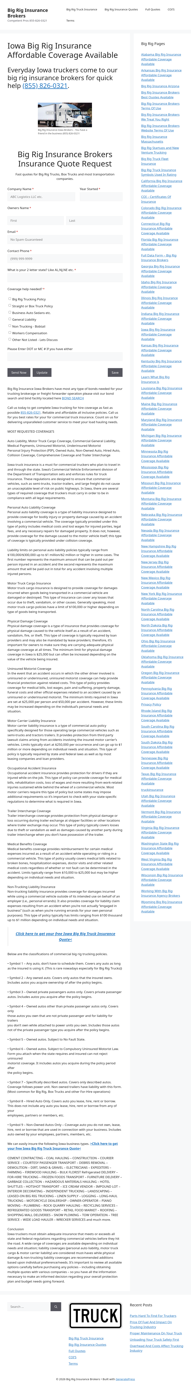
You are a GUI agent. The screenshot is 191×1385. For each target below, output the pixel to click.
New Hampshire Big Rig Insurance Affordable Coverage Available (158, 551)
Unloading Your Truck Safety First (154, 1339)
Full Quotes (152, 9)
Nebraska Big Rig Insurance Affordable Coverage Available (161, 519)
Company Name (26, 189)
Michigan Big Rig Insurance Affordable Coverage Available (161, 440)
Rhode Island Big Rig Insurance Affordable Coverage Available (157, 715)
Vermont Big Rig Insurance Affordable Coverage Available (161, 816)
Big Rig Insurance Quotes (121, 9)
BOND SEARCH (73, 398)
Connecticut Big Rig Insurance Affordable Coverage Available (157, 228)
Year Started (96, 189)
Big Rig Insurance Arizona (160, 86)
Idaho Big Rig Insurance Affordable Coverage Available (159, 287)
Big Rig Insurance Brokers (27, 13)
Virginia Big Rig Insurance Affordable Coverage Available (160, 832)
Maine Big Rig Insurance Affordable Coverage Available (159, 409)
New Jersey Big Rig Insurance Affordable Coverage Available (157, 567)
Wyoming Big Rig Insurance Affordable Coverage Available (161, 906)
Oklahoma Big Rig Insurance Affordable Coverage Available (162, 662)
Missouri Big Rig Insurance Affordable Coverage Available (161, 488)
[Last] (94, 220)
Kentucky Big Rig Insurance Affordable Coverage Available (161, 366)
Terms (70, 20)
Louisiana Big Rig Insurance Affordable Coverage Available (161, 393)
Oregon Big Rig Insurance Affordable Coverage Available (160, 677)
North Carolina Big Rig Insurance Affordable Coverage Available (157, 614)
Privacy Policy (151, 704)
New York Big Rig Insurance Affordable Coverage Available (161, 598)
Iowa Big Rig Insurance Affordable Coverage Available (158, 334)
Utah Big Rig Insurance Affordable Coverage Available (158, 801)
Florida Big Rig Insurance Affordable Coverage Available (159, 244)
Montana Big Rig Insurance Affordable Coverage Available (161, 503)
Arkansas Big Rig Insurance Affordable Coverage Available (161, 75)
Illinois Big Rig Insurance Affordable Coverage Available (159, 303)
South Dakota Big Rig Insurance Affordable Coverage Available (157, 747)
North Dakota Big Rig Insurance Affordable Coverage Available (157, 630)
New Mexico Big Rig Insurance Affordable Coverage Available (157, 582)
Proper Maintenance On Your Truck (156, 1333)
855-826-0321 (31, 412)
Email (18, 232)
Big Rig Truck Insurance (81, 9)
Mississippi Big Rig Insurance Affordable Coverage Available (157, 472)
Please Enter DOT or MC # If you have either (40, 349)
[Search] (56, 1306)
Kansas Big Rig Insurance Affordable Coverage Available (160, 350)
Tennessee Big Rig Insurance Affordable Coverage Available (157, 763)
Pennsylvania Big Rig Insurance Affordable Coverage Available (157, 693)
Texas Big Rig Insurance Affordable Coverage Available (158, 779)
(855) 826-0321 (45, 85)
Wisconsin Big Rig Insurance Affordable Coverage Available (162, 880)
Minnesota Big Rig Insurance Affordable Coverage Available (157, 456)
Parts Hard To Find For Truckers (153, 1316)
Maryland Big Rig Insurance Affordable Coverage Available (161, 424)
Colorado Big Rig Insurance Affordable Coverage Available (161, 212)
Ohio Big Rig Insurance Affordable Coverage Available (158, 646)
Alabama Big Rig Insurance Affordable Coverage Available (161, 59)
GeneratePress (125, 1379)
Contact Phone (25, 251)
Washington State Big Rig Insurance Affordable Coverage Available (160, 848)
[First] (35, 220)
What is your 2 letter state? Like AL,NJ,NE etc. (47, 270)
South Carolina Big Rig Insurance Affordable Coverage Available (157, 731)
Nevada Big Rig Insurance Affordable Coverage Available (160, 535)
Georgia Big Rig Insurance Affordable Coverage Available (160, 271)
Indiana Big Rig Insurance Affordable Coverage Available (160, 318)
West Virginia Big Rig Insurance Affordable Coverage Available (157, 864)
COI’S (171, 9)
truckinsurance (152, 790)
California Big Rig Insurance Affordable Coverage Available (161, 186)
